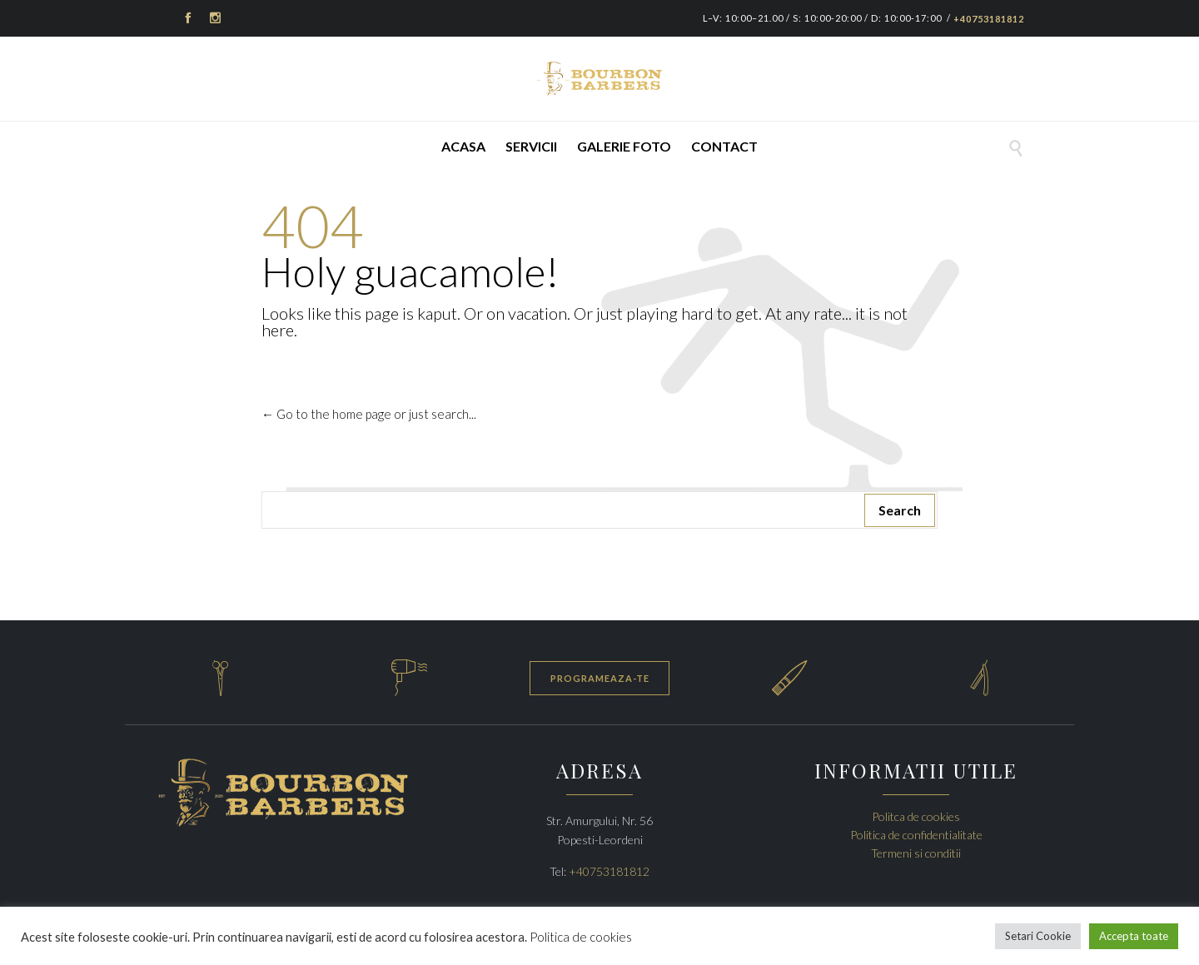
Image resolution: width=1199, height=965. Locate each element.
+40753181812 (988, 18)
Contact (724, 146)
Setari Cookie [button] (1038, 936)
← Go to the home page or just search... (368, 413)
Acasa (463, 146)
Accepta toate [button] (1133, 936)
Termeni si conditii (916, 853)
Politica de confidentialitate (916, 835)
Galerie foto (624, 146)
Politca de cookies (916, 816)
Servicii (531, 146)
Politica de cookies (581, 936)
